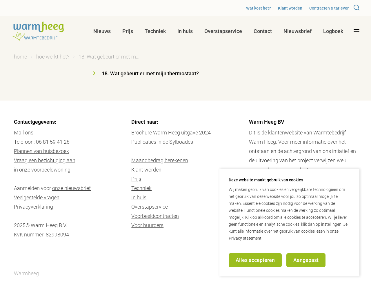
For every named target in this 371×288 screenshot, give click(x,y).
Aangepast (306, 260)
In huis (185, 31)
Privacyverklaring (33, 207)
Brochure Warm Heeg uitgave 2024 (171, 133)
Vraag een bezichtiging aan (44, 160)
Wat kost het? (258, 8)
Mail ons (23, 133)
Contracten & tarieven (329, 8)
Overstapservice (223, 31)
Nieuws (102, 31)
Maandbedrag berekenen (159, 160)
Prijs (127, 31)
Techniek (155, 31)
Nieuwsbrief (297, 31)
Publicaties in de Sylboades (162, 142)
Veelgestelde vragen (36, 197)
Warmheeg (26, 273)
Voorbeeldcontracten (155, 216)
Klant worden (290, 8)
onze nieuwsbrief (71, 188)
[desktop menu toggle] (356, 31)
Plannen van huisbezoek (41, 151)
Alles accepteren (255, 260)
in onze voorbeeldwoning (42, 170)
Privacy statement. (246, 238)
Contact (263, 31)
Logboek (333, 31)
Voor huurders (147, 225)
